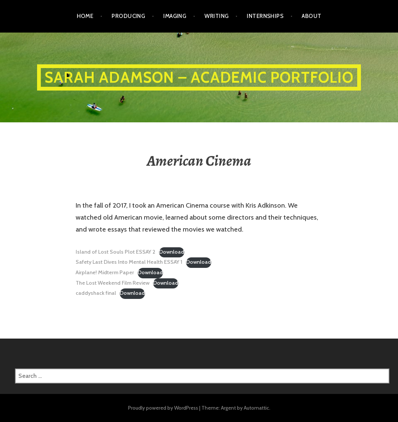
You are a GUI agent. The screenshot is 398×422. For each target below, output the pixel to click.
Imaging (174, 16)
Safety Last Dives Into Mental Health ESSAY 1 (129, 262)
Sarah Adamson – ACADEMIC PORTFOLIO (199, 77)
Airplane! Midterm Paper (105, 272)
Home (85, 16)
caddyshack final (96, 293)
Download (171, 251)
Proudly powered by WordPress (163, 407)
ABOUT (311, 16)
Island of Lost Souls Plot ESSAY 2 (115, 251)
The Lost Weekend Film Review (112, 282)
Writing (216, 16)
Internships (265, 16)
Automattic (256, 407)
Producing (128, 16)
